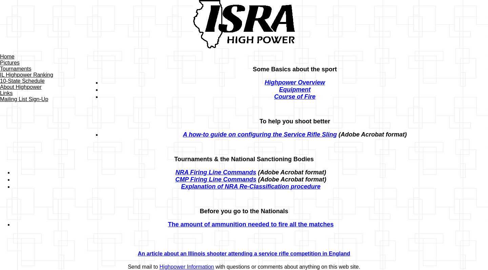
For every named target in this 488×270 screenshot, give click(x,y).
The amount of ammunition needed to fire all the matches (250, 224)
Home (7, 56)
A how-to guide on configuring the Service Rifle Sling (260, 134)
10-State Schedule (22, 81)
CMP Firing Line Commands (215, 179)
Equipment (295, 89)
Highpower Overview (295, 82)
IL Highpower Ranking (26, 75)
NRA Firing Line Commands (216, 172)
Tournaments (16, 69)
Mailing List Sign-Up (24, 99)
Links (6, 93)
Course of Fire (295, 96)
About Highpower (21, 87)
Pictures (10, 63)
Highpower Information (187, 267)
